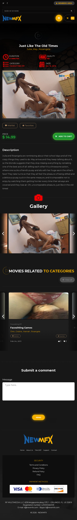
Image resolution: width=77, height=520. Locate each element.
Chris (12, 331)
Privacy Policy (38, 468)
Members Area (64, 3)
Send (38, 417)
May (35, 49)
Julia (30, 49)
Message (7, 379)
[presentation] (3, 233)
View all (67, 280)
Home (22, 450)
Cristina (19, 331)
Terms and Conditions (38, 465)
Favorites (28, 125)
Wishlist (10, 125)
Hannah (26, 331)
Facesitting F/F (16, 324)
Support (46, 450)
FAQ (38, 475)
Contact (54, 450)
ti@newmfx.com (31, 507)
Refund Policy (38, 471)
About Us (29, 450)
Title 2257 (38, 450)
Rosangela (44, 49)
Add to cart (63, 136)
